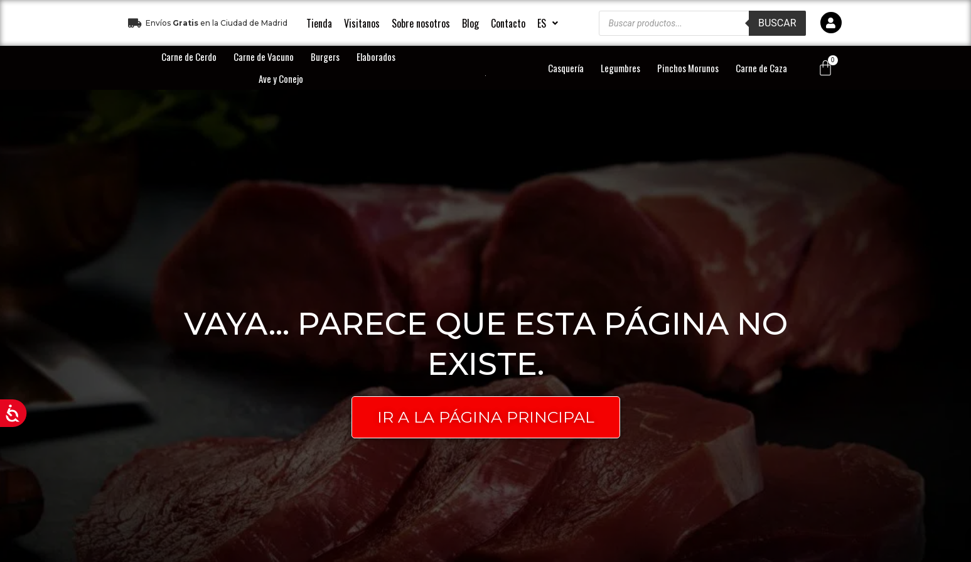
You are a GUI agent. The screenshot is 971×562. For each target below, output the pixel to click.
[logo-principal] (485, 75)
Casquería (566, 68)
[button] (547, 23)
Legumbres (620, 68)
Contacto (508, 23)
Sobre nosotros (421, 23)
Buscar (777, 23)
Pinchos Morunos (688, 68)
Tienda (319, 23)
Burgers (325, 56)
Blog (470, 23)
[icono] (831, 22)
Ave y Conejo (281, 78)
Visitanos (362, 23)
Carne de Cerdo (189, 56)
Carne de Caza (761, 68)
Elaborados (376, 56)
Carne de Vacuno (263, 56)
